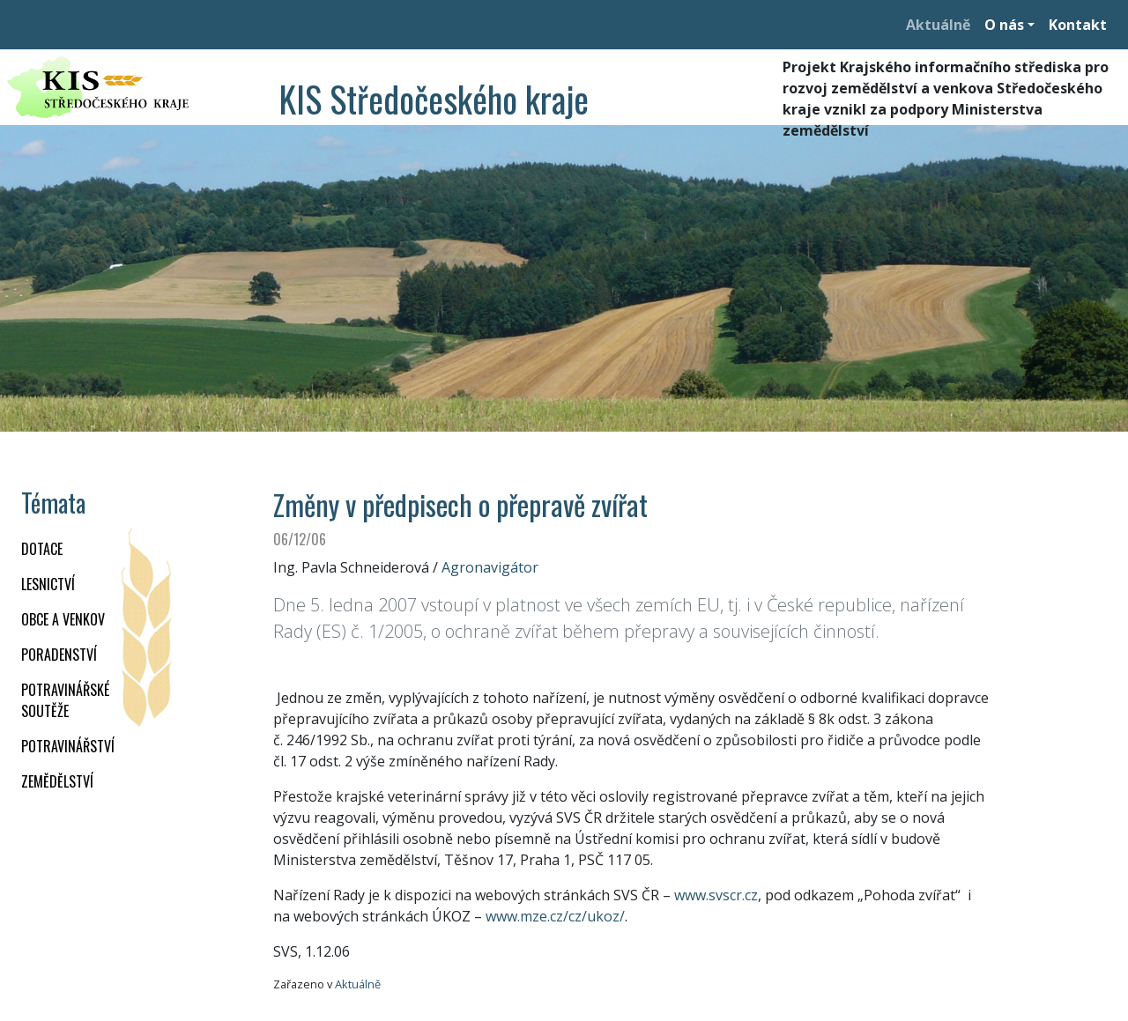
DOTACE (42, 548)
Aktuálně (938, 24)
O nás (1004, 24)
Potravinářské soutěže (65, 700)
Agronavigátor (490, 567)
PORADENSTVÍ (59, 654)
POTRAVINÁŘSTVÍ (68, 746)
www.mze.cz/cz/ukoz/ (555, 916)
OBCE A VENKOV (63, 619)
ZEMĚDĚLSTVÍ (57, 781)
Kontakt (1078, 24)
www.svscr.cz (716, 895)
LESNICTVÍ (48, 584)
